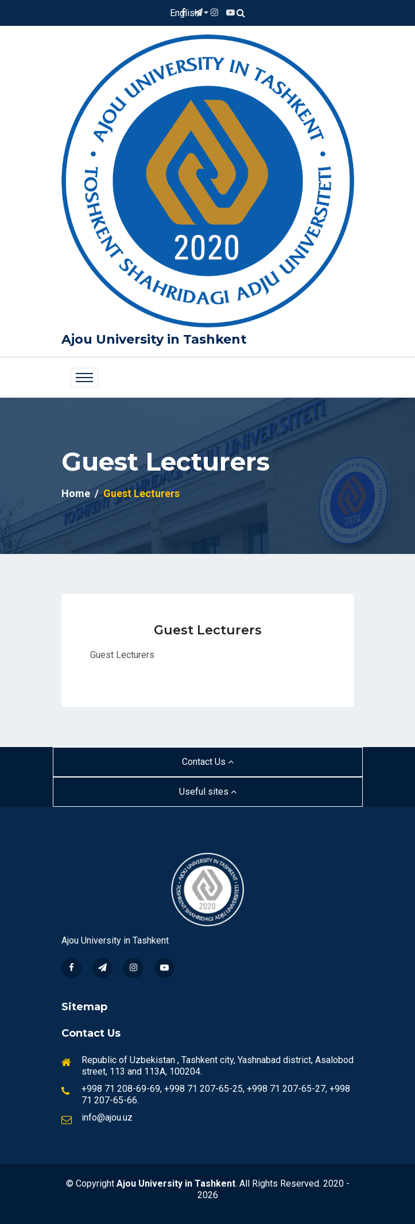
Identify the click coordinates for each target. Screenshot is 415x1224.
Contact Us (208, 761)
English (185, 12)
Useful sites (207, 791)
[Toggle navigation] (84, 377)
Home (75, 493)
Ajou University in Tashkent (154, 339)
